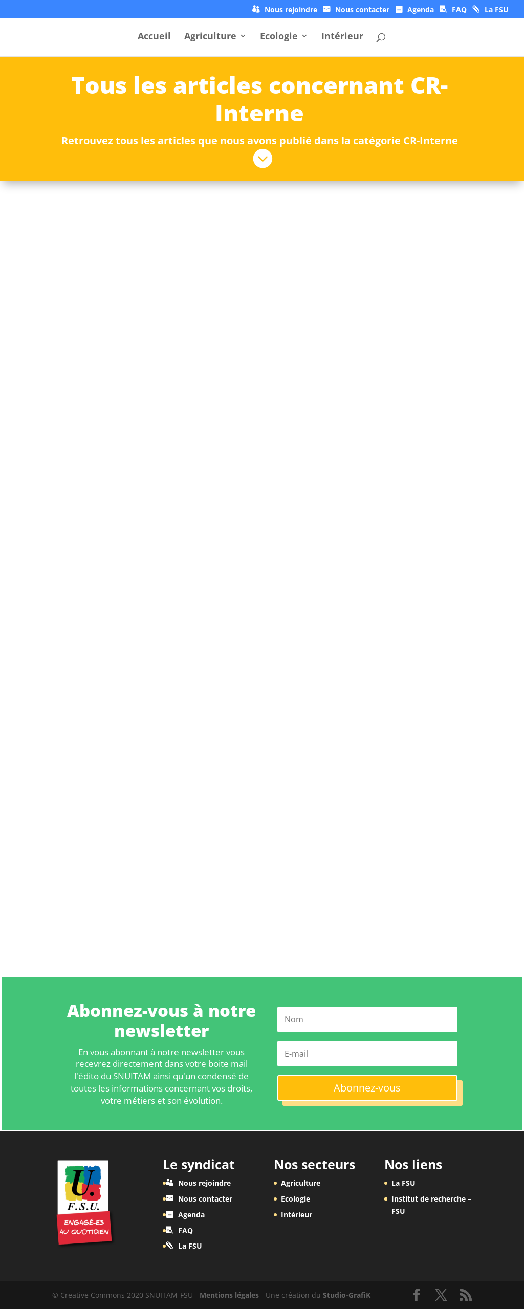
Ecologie (279, 37)
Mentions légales (229, 1295)
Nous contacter (362, 10)
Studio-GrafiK (346, 1295)
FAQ (459, 10)
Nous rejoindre (291, 10)
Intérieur (342, 37)
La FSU (497, 10)
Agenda (420, 10)
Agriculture (210, 37)
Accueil (154, 37)
